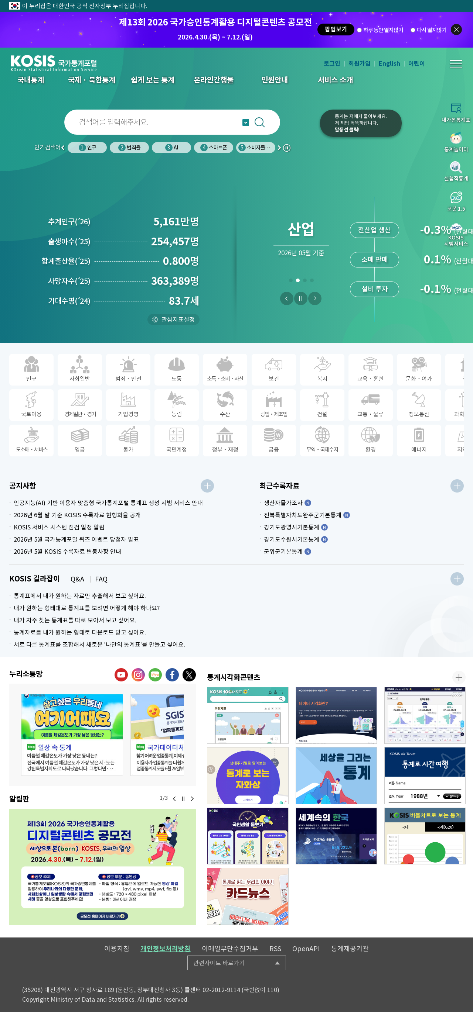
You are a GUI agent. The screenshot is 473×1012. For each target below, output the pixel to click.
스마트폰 (213, 147)
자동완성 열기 (245, 122)
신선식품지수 (375, 289)
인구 (87, 147)
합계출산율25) (66, 261)
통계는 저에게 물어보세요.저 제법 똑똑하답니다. (361, 123)
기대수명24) (69, 301)
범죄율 (129, 147)
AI (171, 147)
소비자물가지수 (258, 147)
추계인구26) (69, 222)
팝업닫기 (456, 29)
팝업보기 (336, 29)
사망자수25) (69, 281)
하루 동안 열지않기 (383, 29)
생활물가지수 (375, 259)
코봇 (303, 128)
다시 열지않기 (431, 29)
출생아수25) (69, 241)
